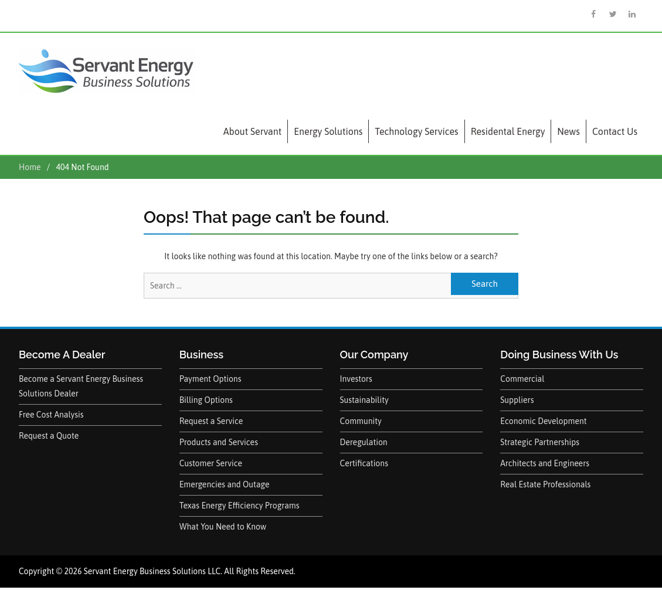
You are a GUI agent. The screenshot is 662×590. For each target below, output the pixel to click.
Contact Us (614, 131)
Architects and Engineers (544, 463)
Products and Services (218, 442)
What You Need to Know (223, 526)
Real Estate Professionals (545, 484)
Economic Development (543, 421)
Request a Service (211, 421)
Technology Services (416, 131)
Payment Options (210, 379)
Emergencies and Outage (224, 484)
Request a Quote (49, 435)
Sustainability (364, 400)
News (568, 131)
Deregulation (364, 442)
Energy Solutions (328, 131)
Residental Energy (508, 131)
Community (361, 421)
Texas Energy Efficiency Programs (239, 505)
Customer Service (210, 463)
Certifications (364, 463)
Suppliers (517, 400)
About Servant (252, 131)
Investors (356, 379)
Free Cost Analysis (51, 414)
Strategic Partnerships (539, 442)
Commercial (522, 379)
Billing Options (206, 400)
